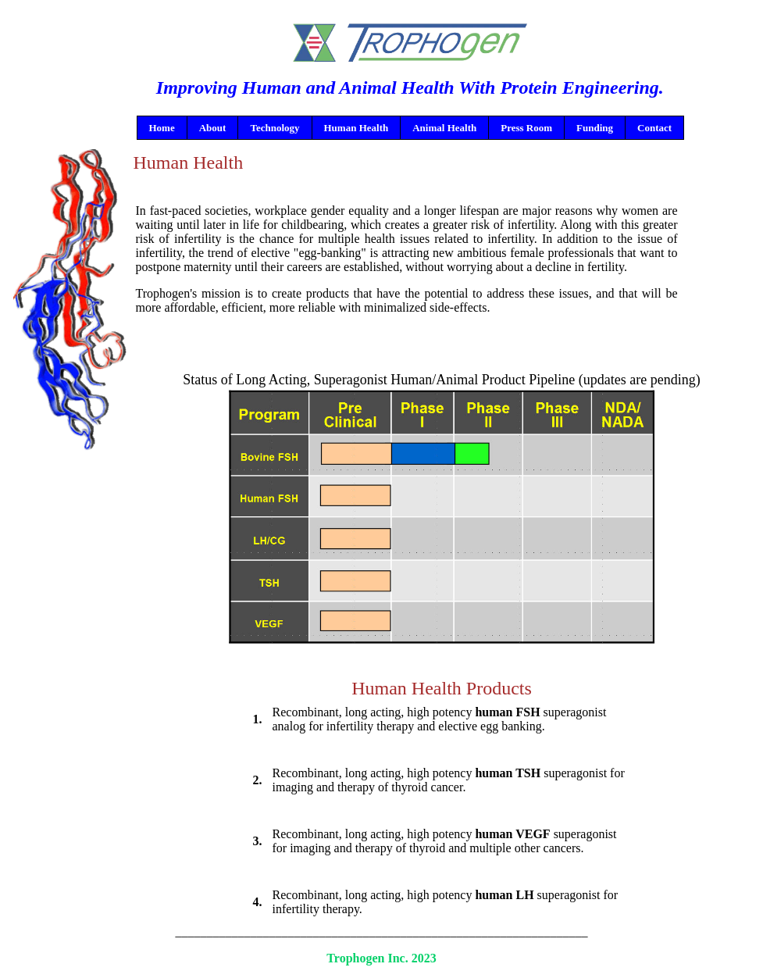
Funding (594, 128)
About (212, 128)
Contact (654, 128)
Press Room (526, 128)
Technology (274, 128)
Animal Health (444, 128)
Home (162, 128)
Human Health (356, 128)
